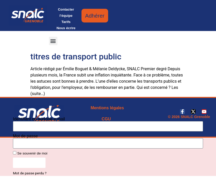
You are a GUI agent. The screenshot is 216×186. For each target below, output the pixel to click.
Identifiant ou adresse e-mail (39, 119)
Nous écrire (65, 28)
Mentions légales (107, 108)
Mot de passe (25, 136)
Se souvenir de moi (30, 153)
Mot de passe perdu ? (30, 173)
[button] (53, 41)
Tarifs (65, 22)
